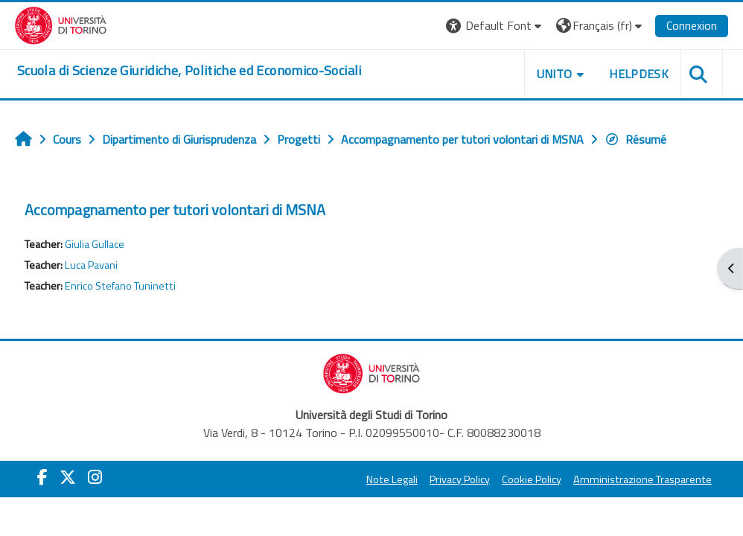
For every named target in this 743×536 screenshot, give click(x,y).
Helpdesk (639, 74)
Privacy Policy (460, 479)
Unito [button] (555, 74)
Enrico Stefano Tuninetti (120, 286)
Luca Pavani (91, 265)
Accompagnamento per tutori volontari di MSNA (175, 209)
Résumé (635, 139)
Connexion (691, 25)
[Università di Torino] (60, 24)
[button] (495, 25)
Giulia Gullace (94, 244)
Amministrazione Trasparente (642, 479)
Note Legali (392, 479)
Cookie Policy (531, 479)
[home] (189, 71)
